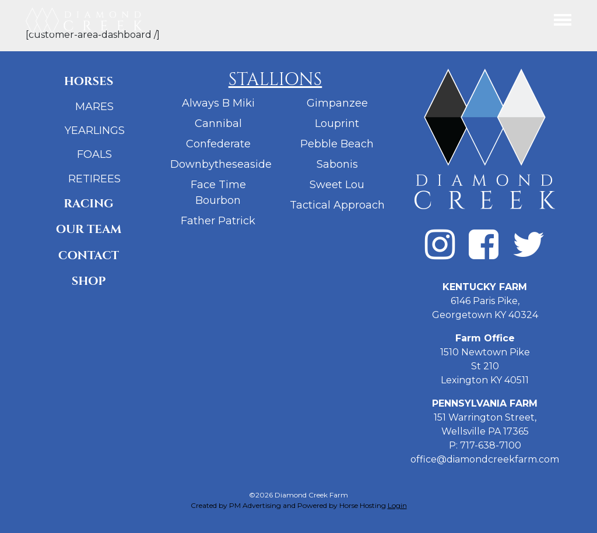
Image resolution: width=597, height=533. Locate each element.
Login (397, 505)
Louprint (337, 123)
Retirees (94, 178)
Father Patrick (218, 220)
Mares (94, 106)
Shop (89, 281)
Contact (88, 255)
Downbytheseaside (221, 164)
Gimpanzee (337, 103)
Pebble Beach (337, 143)
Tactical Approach (337, 205)
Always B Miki (218, 103)
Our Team (89, 229)
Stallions (275, 79)
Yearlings (95, 130)
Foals (94, 154)
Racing (88, 203)
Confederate (218, 143)
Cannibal (218, 123)
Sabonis (337, 164)
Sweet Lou (337, 184)
